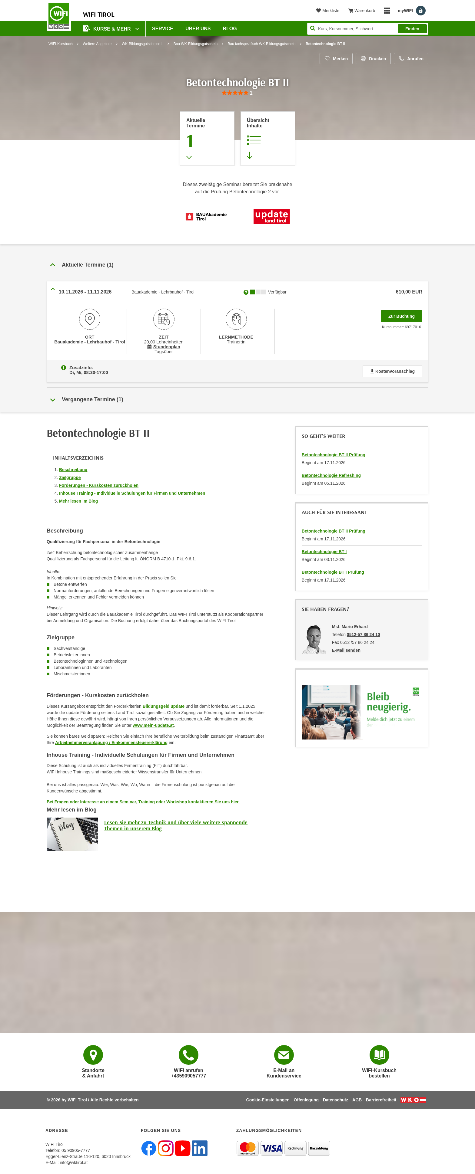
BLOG (230, 28)
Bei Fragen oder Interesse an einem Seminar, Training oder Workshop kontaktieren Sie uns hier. (143, 801)
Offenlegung (306, 1099)
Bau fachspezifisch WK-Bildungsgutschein (261, 44)
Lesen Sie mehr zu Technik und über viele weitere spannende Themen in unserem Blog (175, 825)
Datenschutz (335, 1099)
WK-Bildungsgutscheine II (142, 44)
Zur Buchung (405, 314)
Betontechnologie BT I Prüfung (333, 572)
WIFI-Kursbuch (60, 44)
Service (162, 28)
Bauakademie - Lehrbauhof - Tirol (89, 341)
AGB (357, 1099)
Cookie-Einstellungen (268, 1099)
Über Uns (198, 28)
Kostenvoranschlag (392, 371)
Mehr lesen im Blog (78, 501)
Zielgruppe (70, 477)
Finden (412, 28)
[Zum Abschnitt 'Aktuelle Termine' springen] (207, 138)
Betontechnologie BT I (324, 551)
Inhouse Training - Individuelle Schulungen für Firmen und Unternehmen (132, 493)
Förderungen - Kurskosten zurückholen (98, 485)
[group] (237, 93)
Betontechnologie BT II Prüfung (333, 454)
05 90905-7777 (75, 1150)
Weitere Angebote (97, 44)
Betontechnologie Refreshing (331, 475)
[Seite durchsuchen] (367, 29)
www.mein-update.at (153, 725)
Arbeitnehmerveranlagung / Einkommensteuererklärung (111, 742)
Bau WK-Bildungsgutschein (196, 44)
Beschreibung (73, 469)
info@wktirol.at (74, 1162)
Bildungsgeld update (163, 706)
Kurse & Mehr (107, 28)
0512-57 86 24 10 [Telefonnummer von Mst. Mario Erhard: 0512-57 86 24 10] (363, 634)
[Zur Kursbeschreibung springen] (268, 138)
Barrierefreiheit (381, 1099)
